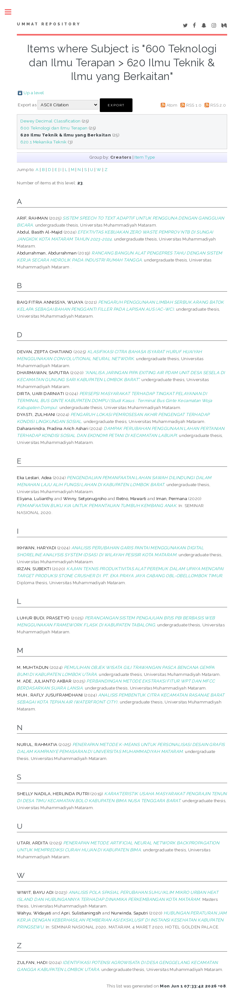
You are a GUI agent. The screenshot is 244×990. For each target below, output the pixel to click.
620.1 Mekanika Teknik (43, 141)
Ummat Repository (49, 24)
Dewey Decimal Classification (50, 120)
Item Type (144, 157)
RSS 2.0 (218, 105)
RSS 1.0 (194, 105)
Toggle (11, 12)
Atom (172, 105)
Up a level (34, 92)
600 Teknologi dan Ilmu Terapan (53, 127)
